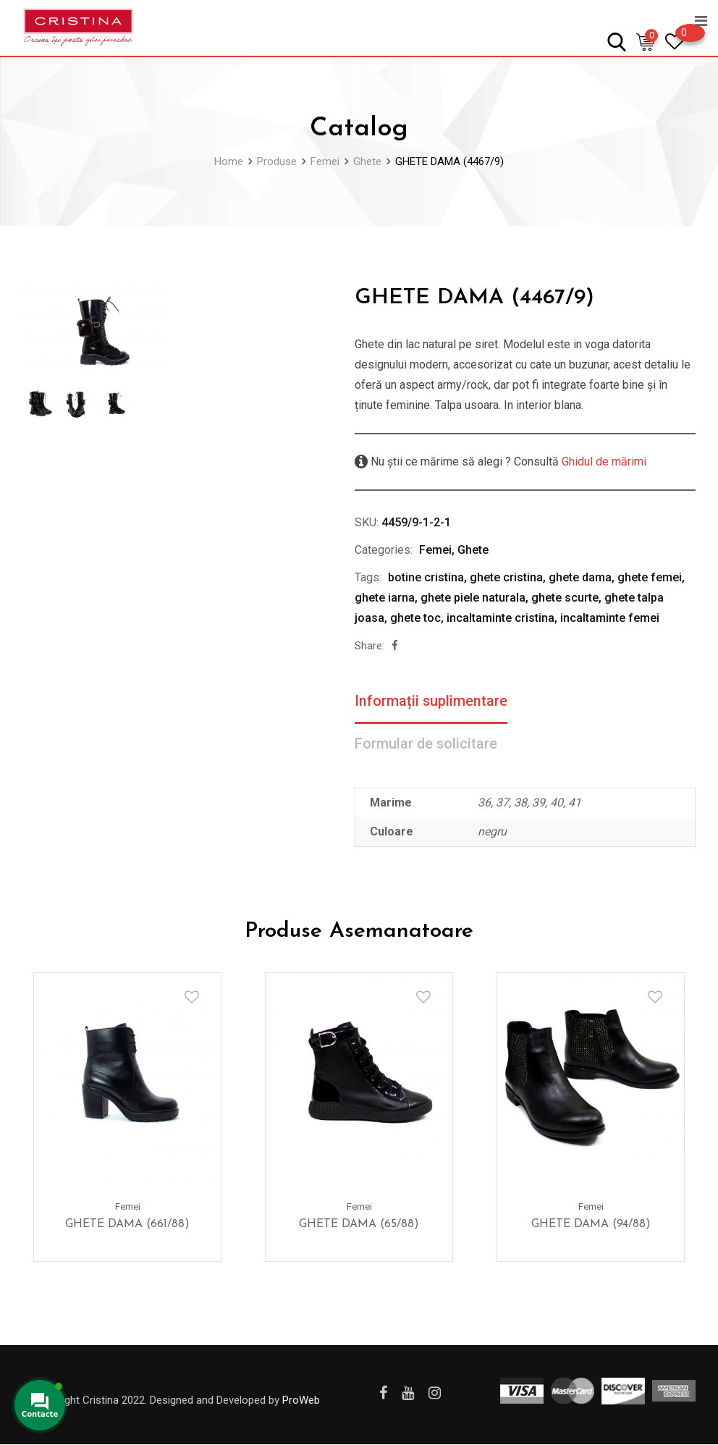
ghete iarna (385, 597)
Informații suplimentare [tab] (431, 701)
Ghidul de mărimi (602, 461)
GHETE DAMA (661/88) (127, 1224)
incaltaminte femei (609, 618)
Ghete (473, 550)
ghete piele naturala (473, 597)
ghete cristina (506, 577)
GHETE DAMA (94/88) (591, 1224)
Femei (435, 550)
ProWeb (301, 1400)
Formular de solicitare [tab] (427, 744)
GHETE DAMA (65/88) (359, 1224)
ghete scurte (565, 597)
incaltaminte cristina (500, 618)
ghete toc (415, 618)
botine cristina (426, 577)
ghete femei (649, 577)
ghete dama (580, 577)
